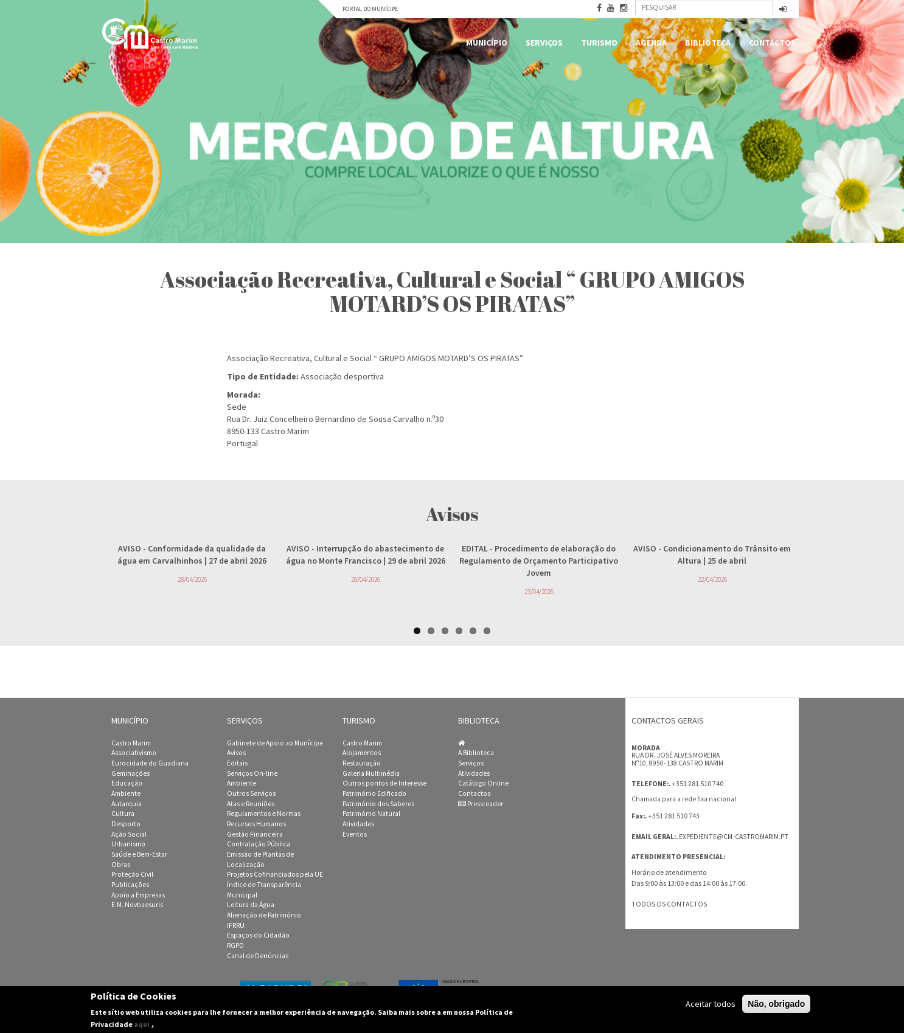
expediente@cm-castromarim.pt (733, 836)
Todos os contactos (669, 904)
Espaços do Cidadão (258, 935)
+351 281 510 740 (697, 783)
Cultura (122, 813)
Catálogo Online (483, 783)
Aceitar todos (710, 1003)
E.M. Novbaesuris (137, 904)
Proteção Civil (132, 874)
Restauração (361, 763)
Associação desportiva (342, 376)
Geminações (130, 773)
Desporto (126, 824)
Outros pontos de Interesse (384, 783)
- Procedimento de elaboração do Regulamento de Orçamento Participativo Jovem (538, 560)
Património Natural (371, 813)
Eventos (354, 834)
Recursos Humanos (256, 824)
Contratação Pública (258, 844)
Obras (120, 864)
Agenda (651, 42)
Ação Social (129, 834)
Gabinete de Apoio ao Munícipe (275, 743)
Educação (126, 783)
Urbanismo (128, 844)
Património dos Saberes (378, 804)
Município (486, 42)
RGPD (235, 945)
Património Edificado (374, 793)
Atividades (358, 824)
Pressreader (480, 804)
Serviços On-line (252, 773)
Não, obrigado (776, 1004)
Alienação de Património (264, 915)
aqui (142, 1024)
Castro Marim (131, 743)
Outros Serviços (251, 793)
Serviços (544, 42)
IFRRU (236, 925)
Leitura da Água (250, 904)
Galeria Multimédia (371, 773)
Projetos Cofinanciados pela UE (275, 874)
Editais (237, 763)
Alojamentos (361, 752)
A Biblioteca (476, 752)
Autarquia (126, 804)
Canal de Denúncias (257, 956)
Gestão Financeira (255, 834)
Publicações (130, 884)
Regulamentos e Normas (264, 813)
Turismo (599, 42)
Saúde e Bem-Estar (139, 854)
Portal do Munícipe (370, 9)
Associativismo (133, 752)
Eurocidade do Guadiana (150, 763)
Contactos (772, 42)
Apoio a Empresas (138, 895)
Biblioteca (708, 42)
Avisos (236, 752)
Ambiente (126, 793)
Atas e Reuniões (250, 804)
